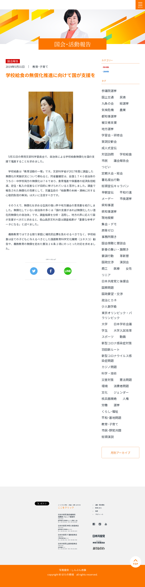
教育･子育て (40, 67)
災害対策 (108, 379)
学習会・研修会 (112, 135)
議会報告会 (121, 160)
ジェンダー (121, 392)
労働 (105, 405)
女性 (129, 268)
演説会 (124, 262)
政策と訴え (98, 508)
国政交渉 (108, 262)
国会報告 (106, 67)
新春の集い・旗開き (115, 249)
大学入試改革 (123, 330)
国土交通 (108, 97)
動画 (123, 336)
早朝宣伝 (108, 192)
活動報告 (106, 71)
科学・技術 (109, 373)
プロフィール (99, 514)
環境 (105, 386)
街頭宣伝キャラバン (115, 186)
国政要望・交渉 (112, 293)
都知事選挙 (109, 116)
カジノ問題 (109, 367)
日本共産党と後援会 (115, 281)
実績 (96, 511)
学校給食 (126, 154)
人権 (126, 398)
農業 (123, 109)
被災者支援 (109, 122)
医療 (117, 268)
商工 (105, 268)
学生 (105, 330)
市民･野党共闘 (111, 430)
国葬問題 (108, 287)
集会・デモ (109, 224)
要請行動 (108, 255)
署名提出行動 (111, 179)
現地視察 (108, 217)
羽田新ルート (111, 349)
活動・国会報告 (99, 505)
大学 (105, 324)
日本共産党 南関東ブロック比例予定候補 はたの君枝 (25, 5)
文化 (105, 392)
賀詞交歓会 (109, 141)
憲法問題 (126, 379)
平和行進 (126, 192)
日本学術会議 (123, 324)
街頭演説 (108, 436)
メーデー (108, 198)
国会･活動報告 (72, 44)
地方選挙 (108, 129)
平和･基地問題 (111, 417)
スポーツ (108, 336)
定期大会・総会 (112, 173)
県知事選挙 (109, 211)
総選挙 (124, 103)
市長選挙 (126, 198)
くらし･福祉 (110, 411)
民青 (123, 97)
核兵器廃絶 (109, 398)
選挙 (117, 405)
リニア (106, 275)
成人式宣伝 (109, 148)
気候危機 (108, 109)
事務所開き (109, 236)
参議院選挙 (109, 90)
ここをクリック (66, 507)
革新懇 (124, 255)
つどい (106, 167)
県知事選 (108, 205)
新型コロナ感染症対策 (117, 343)
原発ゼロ (108, 230)
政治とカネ (109, 300)
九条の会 (108, 103)
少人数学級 (109, 306)
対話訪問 (108, 154)
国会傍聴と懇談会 (114, 243)
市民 (105, 160)
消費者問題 (121, 386)
